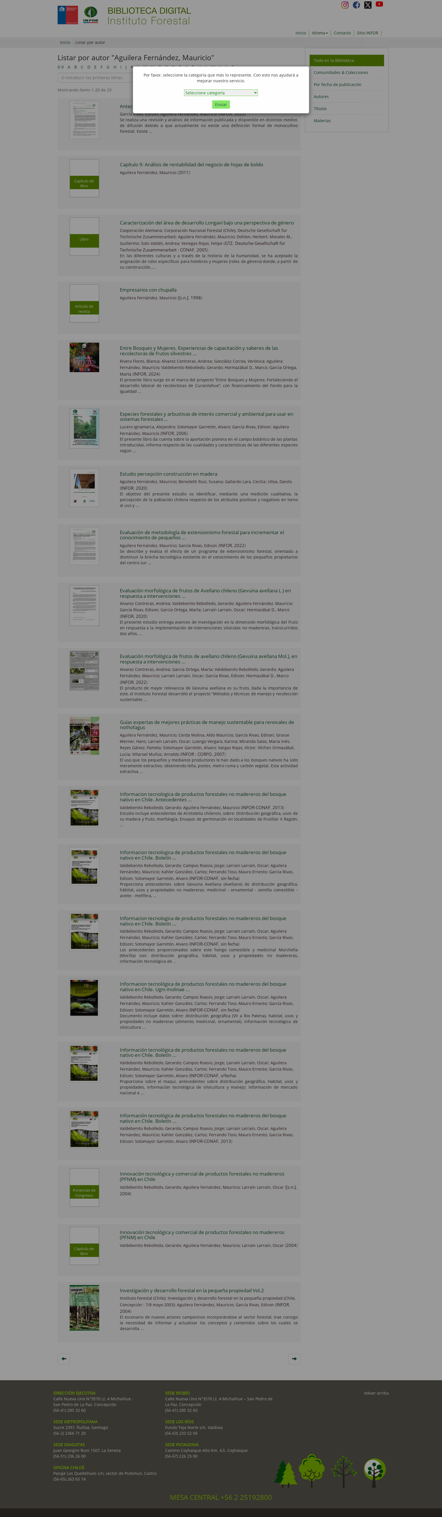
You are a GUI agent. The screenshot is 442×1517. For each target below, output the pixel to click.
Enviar (221, 104)
